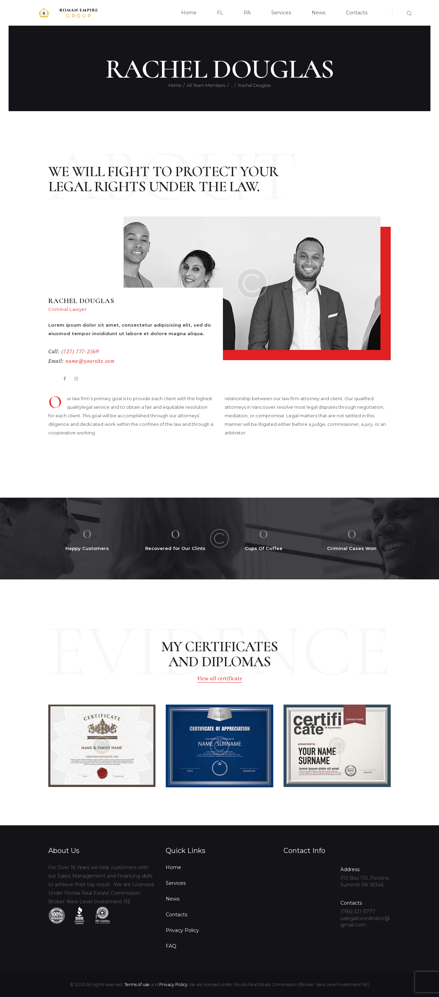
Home (174, 85)
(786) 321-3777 (357, 911)
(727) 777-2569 (80, 351)
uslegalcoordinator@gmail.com (365, 921)
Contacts (176, 914)
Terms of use (137, 984)
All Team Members (206, 85)
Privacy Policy (182, 930)
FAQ (171, 946)
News (172, 899)
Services (176, 883)
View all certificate (219, 678)
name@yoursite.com (90, 361)
